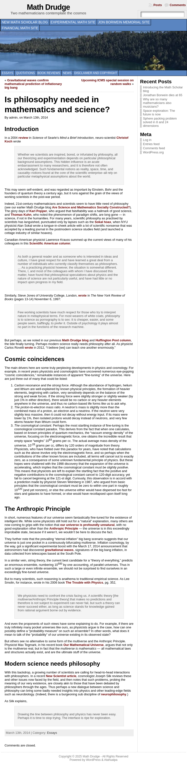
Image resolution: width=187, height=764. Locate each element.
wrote (82, 295)
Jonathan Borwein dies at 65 (162, 95)
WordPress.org (153, 152)
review (23, 138)
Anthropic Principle (63, 528)
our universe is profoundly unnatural (87, 525)
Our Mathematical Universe (83, 645)
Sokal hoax (103, 222)
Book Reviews (48, 73)
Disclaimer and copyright (95, 73)
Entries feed (151, 144)
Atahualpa (110, 760)
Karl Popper (38, 211)
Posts (157, 5)
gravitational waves (59, 550)
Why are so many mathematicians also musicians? (157, 102)
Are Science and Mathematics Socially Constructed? (91, 207)
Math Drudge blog (75, 340)
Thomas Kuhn (21, 214)
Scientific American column (49, 243)
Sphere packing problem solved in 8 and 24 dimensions (160, 122)
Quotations (25, 73)
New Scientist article (61, 676)
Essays (7, 73)
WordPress (93, 760)
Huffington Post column (113, 340)
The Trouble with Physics (84, 582)
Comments (178, 5)
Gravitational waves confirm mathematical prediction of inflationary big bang (33, 83)
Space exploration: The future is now (159, 112)
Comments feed (154, 148)
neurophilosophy (113, 694)
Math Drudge (48, 7)
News (67, 73)
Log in (147, 140)
